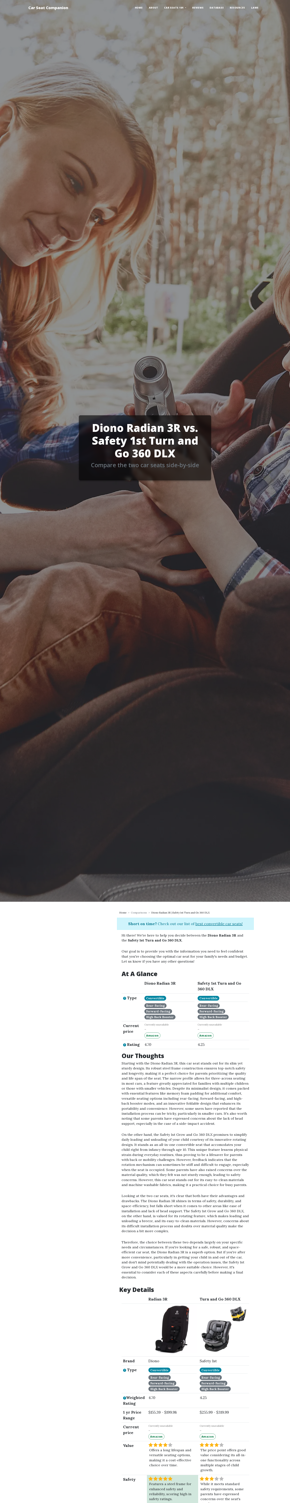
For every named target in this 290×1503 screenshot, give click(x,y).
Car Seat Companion (48, 7)
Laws (255, 7)
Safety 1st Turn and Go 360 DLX (191, 912)
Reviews (197, 7)
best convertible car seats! (219, 923)
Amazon (152, 1035)
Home (139, 7)
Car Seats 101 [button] (174, 7)
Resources (237, 7)
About (153, 7)
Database (217, 7)
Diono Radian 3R (161, 912)
